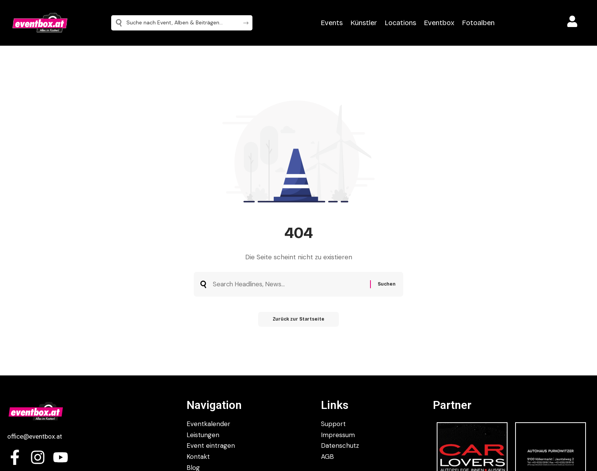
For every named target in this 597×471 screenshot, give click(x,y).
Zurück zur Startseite (299, 320)
